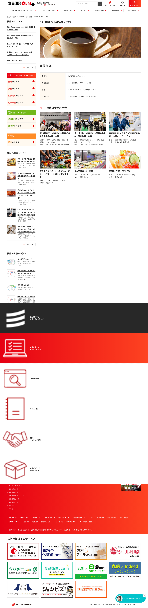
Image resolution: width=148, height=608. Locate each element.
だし (10, 440)
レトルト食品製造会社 (128, 415)
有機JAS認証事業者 (84, 440)
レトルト (11, 450)
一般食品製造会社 (127, 390)
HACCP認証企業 (83, 436)
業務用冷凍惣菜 (13, 492)
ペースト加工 (39, 420)
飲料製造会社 (126, 399)
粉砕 (37, 410)
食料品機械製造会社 (128, 412)
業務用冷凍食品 (13, 489)
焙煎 (37, 413)
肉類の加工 (39, 394)
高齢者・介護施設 (84, 426)
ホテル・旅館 (82, 400)
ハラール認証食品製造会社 (86, 433)
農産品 (11, 407)
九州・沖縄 (125, 479)
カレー (11, 433)
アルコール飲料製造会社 (129, 402)
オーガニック (60, 407)
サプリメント (13, 423)
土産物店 (81, 397)
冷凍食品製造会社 (127, 418)
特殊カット (39, 400)
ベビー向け (59, 394)
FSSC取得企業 (83, 443)
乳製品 (11, 420)
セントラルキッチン (84, 420)
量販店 (80, 394)
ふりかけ (11, 443)
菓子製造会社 (126, 405)
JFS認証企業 (82, 446)
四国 (123, 476)
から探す (13, 81)
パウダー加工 (39, 417)
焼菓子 (11, 473)
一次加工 (11, 506)
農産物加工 (39, 390)
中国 (123, 472)
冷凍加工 (38, 423)
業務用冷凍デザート (14, 502)
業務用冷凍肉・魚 (14, 499)
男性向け (58, 397)
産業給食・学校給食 (84, 417)
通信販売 (81, 403)
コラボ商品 (59, 403)
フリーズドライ (40, 403)
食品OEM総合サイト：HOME (15, 17)
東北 (123, 459)
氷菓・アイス (13, 456)
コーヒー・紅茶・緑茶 (15, 486)
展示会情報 (29, 17)
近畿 (123, 469)
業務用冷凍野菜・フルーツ (16, 496)
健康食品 (11, 413)
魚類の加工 (39, 397)
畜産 (10, 417)
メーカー (81, 407)
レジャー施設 (82, 413)
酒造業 (80, 423)
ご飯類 (11, 400)
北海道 (124, 456)
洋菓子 (11, 476)
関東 (123, 462)
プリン (11, 479)
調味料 (11, 436)
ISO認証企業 (82, 450)
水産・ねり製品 (13, 410)
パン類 (11, 397)
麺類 (10, 403)
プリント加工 (39, 426)
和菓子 (11, 469)
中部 (123, 466)
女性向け (58, 400)
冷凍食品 (11, 426)
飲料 (10, 394)
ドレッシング (13, 446)
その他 (11, 509)
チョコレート (13, 466)
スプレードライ (40, 407)
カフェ (80, 430)
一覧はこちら (29, 67)
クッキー (11, 463)
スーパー (81, 390)
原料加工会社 (126, 409)
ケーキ (11, 459)
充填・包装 (39, 430)
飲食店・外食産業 (84, 410)
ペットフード (13, 482)
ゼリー (11, 430)
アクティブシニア (61, 390)
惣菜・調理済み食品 (14, 390)
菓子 (10, 453)
